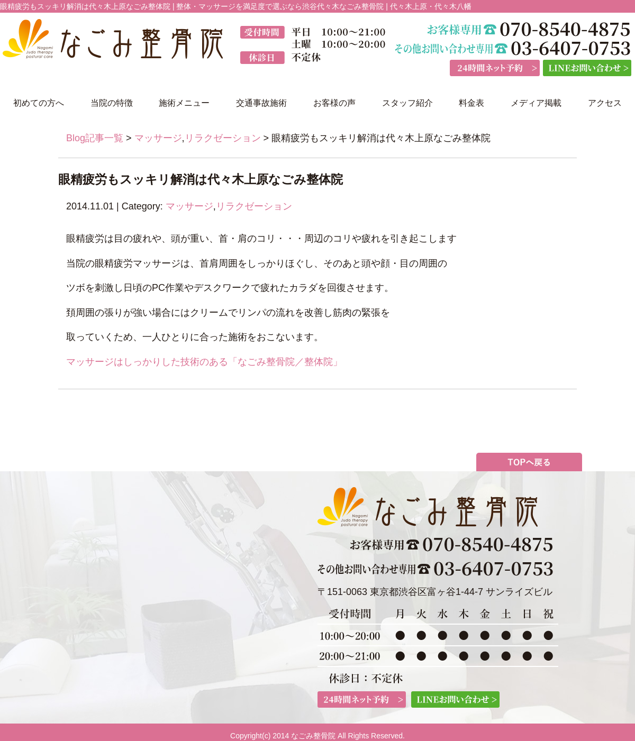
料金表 (471, 102)
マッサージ (158, 138)
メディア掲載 (536, 102)
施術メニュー (184, 102)
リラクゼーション (223, 138)
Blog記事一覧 (94, 138)
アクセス (605, 102)
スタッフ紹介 (407, 102)
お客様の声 (334, 102)
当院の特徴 (111, 102)
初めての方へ (38, 102)
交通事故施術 (261, 102)
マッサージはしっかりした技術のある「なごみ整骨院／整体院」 (204, 361)
